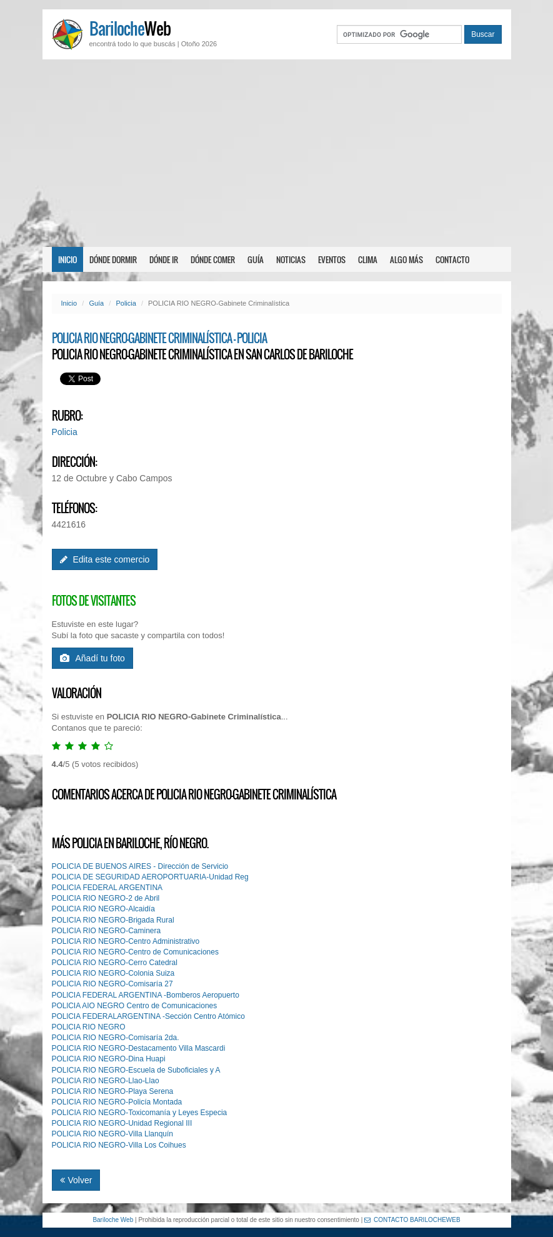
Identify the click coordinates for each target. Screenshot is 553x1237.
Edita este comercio (105, 559)
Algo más (406, 259)
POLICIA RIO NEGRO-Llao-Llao (105, 1080)
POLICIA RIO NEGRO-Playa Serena (113, 1091)
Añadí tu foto (92, 658)
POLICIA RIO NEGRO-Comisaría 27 (112, 983)
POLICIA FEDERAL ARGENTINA (107, 887)
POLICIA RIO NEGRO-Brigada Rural (113, 920)
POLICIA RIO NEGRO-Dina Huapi (109, 1058)
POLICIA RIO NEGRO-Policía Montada (117, 1102)
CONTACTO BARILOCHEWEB (412, 1219)
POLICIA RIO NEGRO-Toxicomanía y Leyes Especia (139, 1112)
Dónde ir (163, 259)
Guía (255, 259)
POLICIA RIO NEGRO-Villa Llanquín (113, 1133)
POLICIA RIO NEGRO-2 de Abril (106, 898)
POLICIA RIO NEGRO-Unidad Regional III (122, 1123)
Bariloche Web (112, 1219)
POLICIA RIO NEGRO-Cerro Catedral (114, 962)
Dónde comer (213, 259)
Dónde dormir (113, 259)
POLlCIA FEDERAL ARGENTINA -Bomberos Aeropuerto (145, 995)
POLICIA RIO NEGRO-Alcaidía (103, 908)
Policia (126, 303)
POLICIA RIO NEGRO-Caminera (106, 930)
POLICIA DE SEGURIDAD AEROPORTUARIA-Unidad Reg (150, 877)
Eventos (332, 259)
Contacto (452, 259)
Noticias (291, 259)
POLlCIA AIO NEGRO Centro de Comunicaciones (134, 1005)
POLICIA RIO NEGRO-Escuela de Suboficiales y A (136, 1070)
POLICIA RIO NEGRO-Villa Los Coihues (119, 1145)
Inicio (67, 259)
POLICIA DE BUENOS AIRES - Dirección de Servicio (140, 866)
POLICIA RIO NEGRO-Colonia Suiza (113, 973)
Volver (76, 1180)
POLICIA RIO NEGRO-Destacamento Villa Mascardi (139, 1048)
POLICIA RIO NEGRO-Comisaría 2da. (115, 1037)
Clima (367, 259)
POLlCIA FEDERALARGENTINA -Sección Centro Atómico (148, 1016)
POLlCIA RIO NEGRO (89, 1027)
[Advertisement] (276, 153)
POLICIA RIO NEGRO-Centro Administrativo (126, 941)
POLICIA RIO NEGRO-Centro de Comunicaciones (135, 952)
